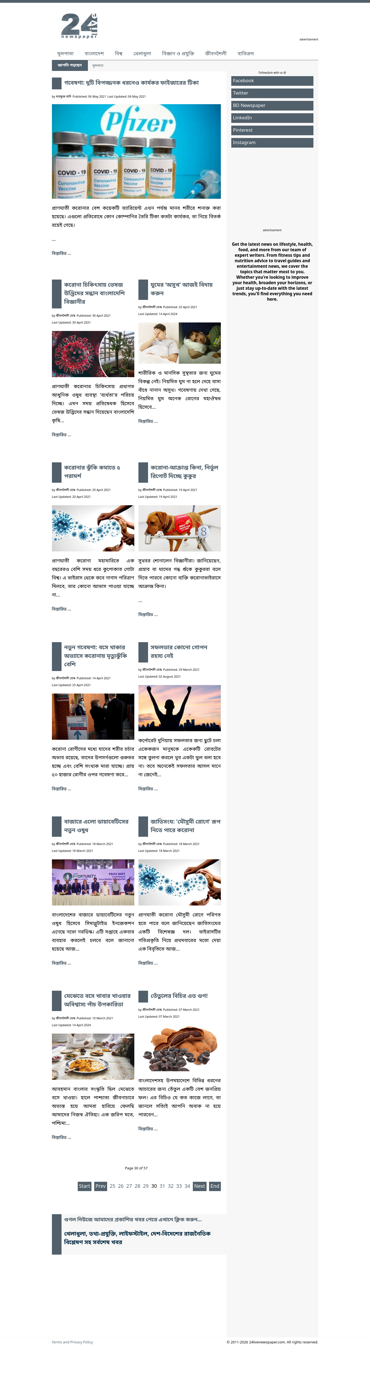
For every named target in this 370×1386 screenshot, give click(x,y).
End (214, 1186)
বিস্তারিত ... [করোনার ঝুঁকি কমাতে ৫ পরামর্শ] (61, 609)
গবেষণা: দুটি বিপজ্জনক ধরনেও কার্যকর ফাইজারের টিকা (131, 83)
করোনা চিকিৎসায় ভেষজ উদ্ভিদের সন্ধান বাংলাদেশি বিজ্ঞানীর (94, 293)
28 (137, 1186)
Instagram (244, 143)
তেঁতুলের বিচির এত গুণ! (179, 996)
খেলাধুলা (142, 54)
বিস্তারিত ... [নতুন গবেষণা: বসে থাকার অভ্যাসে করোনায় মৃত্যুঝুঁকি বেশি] (61, 789)
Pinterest (242, 130)
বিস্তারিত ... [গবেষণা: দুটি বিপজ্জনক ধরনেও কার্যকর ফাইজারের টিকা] (61, 253)
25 (112, 1186)
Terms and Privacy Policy (72, 1342)
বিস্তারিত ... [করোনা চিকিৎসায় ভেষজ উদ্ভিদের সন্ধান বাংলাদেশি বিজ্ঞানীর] (61, 435)
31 (162, 1186)
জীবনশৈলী (216, 54)
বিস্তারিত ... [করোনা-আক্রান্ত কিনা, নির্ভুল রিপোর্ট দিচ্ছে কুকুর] (148, 615)
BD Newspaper (249, 106)
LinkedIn (242, 118)
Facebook (243, 81)
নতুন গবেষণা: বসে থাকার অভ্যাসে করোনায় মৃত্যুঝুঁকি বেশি (95, 656)
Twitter (240, 93)
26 (121, 1186)
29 (146, 1186)
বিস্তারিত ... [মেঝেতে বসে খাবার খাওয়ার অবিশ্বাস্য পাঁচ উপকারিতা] (61, 1138)
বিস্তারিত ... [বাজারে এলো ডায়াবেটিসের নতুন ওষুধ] (61, 963)
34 (187, 1186)
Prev (101, 1186)
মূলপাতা (65, 54)
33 (179, 1186)
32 (171, 1186)
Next (199, 1186)
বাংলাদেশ (94, 54)
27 (129, 1186)
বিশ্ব (119, 54)
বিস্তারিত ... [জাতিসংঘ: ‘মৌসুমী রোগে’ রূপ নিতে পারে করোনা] (148, 963)
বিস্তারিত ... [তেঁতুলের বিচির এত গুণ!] (148, 1129)
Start (84, 1186)
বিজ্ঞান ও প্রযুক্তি (178, 54)
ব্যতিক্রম (246, 54)
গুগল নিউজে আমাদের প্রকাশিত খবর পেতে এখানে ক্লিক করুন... (133, 1220)
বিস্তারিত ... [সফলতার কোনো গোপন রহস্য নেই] (148, 789)
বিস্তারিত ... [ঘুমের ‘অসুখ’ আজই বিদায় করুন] (148, 421)
